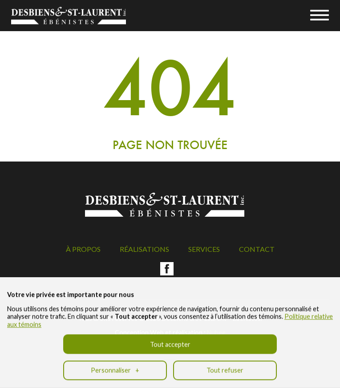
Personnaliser (115, 367)
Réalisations (144, 249)
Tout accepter (170, 341)
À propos (83, 249)
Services (204, 249)
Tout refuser (224, 367)
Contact (257, 249)
